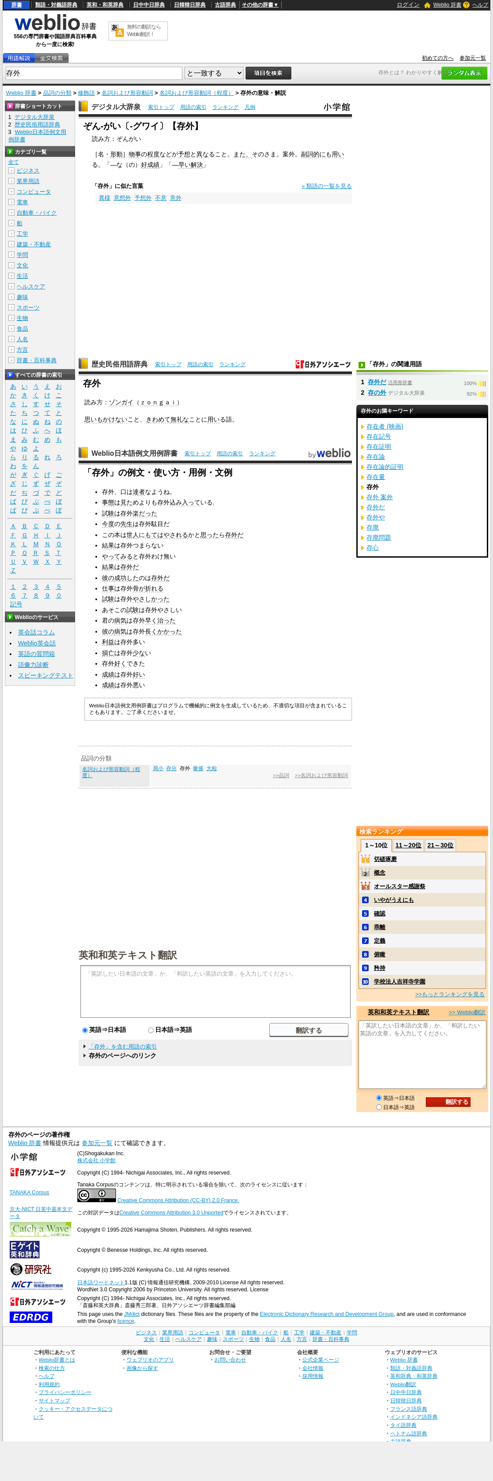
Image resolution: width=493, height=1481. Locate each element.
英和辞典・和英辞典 (414, 1376)
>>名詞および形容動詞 (321, 775)
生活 (22, 276)
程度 (153, 154)
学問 (22, 255)
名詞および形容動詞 (127, 93)
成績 (108, 674)
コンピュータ (34, 191)
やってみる (117, 556)
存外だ (234, 534)
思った (209, 534)
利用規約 (49, 1384)
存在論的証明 (384, 466)
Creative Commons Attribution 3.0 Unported (172, 1213)
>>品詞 (281, 775)
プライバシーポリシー (65, 1392)
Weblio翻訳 (403, 1384)
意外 (175, 198)
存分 (171, 768)
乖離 (379, 927)
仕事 (108, 588)
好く (120, 663)
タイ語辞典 (403, 1425)
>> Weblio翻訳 (467, 1012)
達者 (139, 491)
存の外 (377, 392)
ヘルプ (480, 5)
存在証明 (378, 446)
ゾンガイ (121, 402)
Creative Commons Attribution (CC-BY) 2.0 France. (178, 1200)
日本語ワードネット (101, 1282)
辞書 (16, 5)
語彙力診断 (33, 664)
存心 (372, 547)
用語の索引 (193, 107)
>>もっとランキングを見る (450, 994)
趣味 (22, 297)
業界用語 (28, 181)
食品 (22, 328)
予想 (184, 154)
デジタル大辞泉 (116, 107)
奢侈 (198, 768)
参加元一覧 (473, 58)
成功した (126, 577)
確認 (379, 913)
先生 (126, 523)
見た (126, 502)
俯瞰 (379, 954)
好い (139, 674)
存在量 (375, 476)
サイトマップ (54, 1400)
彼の (108, 577)
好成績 (150, 164)
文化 (22, 265)
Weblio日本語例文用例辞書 (134, 453)
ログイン (408, 4)
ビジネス (28, 170)
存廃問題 (378, 537)
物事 (135, 154)
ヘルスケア (31, 286)
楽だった (145, 513)
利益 (108, 641)
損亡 (108, 652)
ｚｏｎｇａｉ (158, 402)
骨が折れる (148, 588)
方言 (22, 349)
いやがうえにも (394, 900)
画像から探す (142, 1368)
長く (151, 631)
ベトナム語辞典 (408, 1433)
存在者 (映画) (384, 426)
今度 (108, 523)
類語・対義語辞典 (56, 5)
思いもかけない (105, 419)
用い (338, 154)
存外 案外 (379, 497)
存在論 (375, 456)
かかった (169, 631)
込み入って (185, 502)
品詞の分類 (57, 93)
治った (166, 620)
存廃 (372, 527)
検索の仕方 (52, 1368)
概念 (379, 872)
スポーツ (28, 307)
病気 (120, 620)
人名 (22, 339)
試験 (108, 513)
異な (202, 154)
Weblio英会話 (37, 643)
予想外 (143, 198)
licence (125, 1321)
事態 (108, 502)
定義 (379, 940)
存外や (375, 517)
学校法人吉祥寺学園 (399, 981)
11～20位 (408, 845)
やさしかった (151, 598)
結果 (108, 545)
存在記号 (378, 436)
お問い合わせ (230, 1359)
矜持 (379, 968)
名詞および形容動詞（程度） (197, 93)
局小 (158, 768)
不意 (161, 198)
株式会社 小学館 (96, 1160)
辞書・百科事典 (37, 360)
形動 (116, 154)
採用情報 (312, 1376)
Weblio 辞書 (447, 5)
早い (184, 164)
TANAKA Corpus (29, 1192)
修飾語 (86, 93)
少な (139, 652)
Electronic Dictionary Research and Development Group (327, 1314)
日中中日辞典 (149, 5)
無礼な (179, 419)
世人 (133, 534)
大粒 (212, 768)
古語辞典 (225, 5)
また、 (242, 154)
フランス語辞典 (408, 1409)
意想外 (122, 198)
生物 (22, 318)
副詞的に (313, 154)
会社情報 (312, 1368)
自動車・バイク (37, 212)
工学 (22, 234)
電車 (22, 202)
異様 (104, 198)
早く (151, 620)
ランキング (225, 107)
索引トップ (161, 107)
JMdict (131, 1314)
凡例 (250, 107)
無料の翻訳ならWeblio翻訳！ (144, 30)
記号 (16, 604)
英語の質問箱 (36, 653)
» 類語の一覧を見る (327, 186)
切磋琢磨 (385, 859)
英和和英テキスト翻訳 (128, 954)
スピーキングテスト (45, 675)
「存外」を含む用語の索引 (122, 1046)
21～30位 (440, 845)
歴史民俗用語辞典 (119, 364)
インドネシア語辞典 (414, 1417)
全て (13, 162)
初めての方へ (437, 58)
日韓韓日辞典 (190, 5)
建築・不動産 (34, 244)
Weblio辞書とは (57, 1359)
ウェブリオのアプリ (150, 1359)
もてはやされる (166, 534)
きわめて (158, 419)
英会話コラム (36, 632)
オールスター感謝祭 (399, 886)
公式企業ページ (320, 1359)
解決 (197, 164)
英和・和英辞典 (105, 5)
